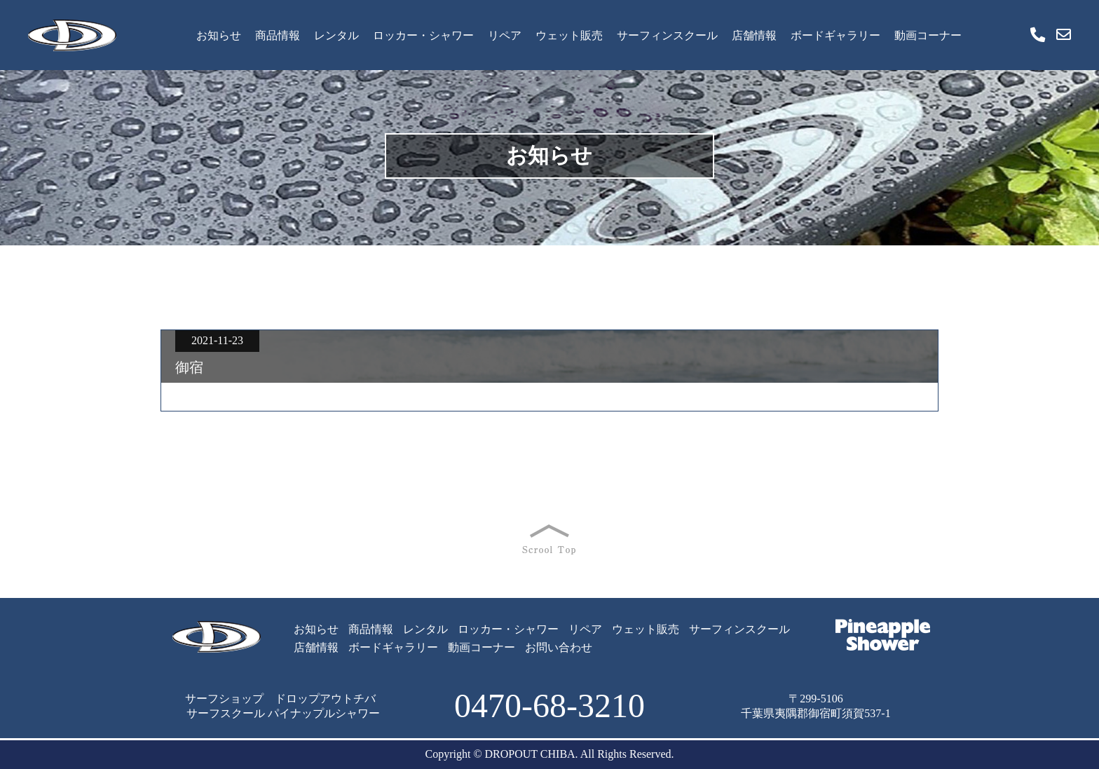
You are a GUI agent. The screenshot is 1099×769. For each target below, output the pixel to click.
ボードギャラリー (835, 35)
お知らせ (218, 35)
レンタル (336, 35)
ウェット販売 (569, 35)
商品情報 (277, 35)
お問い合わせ (558, 647)
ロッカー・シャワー (423, 35)
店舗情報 (754, 35)
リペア (504, 35)
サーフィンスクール (667, 35)
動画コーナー (928, 35)
